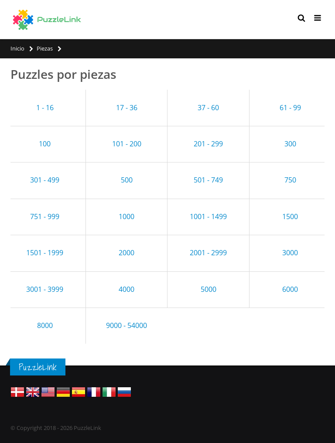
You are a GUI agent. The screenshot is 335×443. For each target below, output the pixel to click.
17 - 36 (126, 107)
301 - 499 (44, 180)
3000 (290, 252)
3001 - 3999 (44, 289)
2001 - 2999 (208, 252)
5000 (208, 289)
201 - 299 (208, 144)
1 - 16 (45, 107)
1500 (290, 216)
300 (290, 144)
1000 (126, 216)
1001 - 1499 (208, 216)
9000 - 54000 (126, 325)
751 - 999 (44, 216)
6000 (290, 289)
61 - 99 (290, 107)
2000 (126, 252)
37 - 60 (208, 107)
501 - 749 (208, 180)
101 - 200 (126, 144)
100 (45, 144)
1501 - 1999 (44, 252)
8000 (45, 325)
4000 (126, 289)
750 (290, 180)
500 (127, 180)
